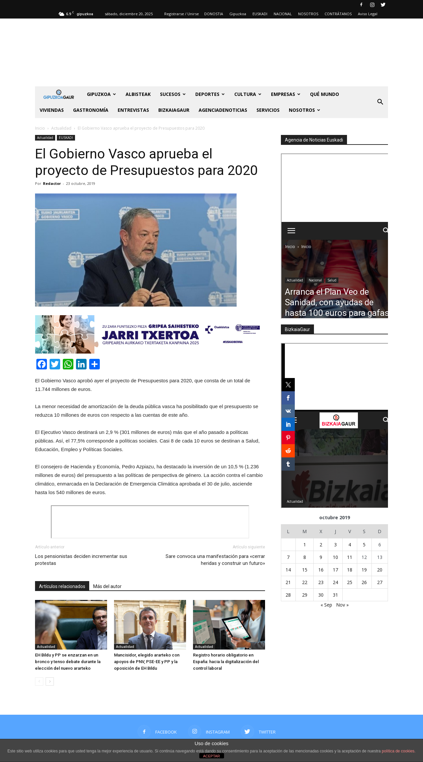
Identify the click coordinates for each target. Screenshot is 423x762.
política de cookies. (398, 751)
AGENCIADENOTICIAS (223, 110)
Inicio (40, 128)
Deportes (210, 94)
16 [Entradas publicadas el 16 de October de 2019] (321, 570)
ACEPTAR (211, 756)
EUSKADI (259, 13)
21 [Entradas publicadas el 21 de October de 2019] (288, 582)
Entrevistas (133, 110)
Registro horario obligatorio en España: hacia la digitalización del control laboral (226, 662)
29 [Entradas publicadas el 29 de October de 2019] (304, 595)
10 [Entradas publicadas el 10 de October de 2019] (335, 557)
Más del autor (107, 586)
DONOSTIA (213, 13)
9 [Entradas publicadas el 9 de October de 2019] (321, 557)
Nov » (342, 605)
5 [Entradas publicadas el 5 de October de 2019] (364, 544)
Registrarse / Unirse (181, 13)
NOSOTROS (308, 13)
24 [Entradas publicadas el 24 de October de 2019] (335, 582)
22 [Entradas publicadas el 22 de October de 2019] (304, 582)
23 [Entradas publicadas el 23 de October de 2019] (321, 582)
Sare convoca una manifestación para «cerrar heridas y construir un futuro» (215, 559)
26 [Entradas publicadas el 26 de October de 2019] (364, 582)
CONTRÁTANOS (338, 13)
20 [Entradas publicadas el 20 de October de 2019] (379, 570)
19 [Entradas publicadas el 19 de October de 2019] (364, 570)
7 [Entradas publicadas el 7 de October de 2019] (288, 557)
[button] (380, 102)
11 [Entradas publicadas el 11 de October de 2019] (349, 557)
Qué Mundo (324, 94)
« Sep (326, 605)
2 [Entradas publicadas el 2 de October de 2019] (321, 544)
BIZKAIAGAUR (173, 110)
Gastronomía (90, 110)
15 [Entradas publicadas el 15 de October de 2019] (304, 570)
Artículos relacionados (62, 586)
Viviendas (52, 110)
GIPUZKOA (101, 94)
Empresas (285, 94)
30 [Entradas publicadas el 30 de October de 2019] (321, 595)
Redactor (52, 183)
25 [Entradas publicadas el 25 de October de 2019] (349, 582)
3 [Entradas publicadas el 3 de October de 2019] (335, 544)
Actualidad (45, 137)
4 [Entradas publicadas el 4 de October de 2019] (349, 544)
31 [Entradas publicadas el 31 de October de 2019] (335, 595)
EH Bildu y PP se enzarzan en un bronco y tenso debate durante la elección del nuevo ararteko (67, 662)
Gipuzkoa (237, 13)
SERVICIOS (268, 110)
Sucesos (173, 94)
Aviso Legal (367, 13)
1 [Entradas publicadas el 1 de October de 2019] (304, 544)
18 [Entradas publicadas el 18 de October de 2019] (349, 570)
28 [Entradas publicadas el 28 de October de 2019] (288, 595)
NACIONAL (283, 13)
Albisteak (138, 94)
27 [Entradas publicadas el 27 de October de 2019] (379, 582)
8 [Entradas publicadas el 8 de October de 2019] (304, 557)
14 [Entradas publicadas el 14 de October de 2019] (288, 570)
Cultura (247, 94)
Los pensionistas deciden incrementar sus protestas (81, 559)
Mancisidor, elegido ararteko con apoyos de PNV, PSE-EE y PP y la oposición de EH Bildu (146, 662)
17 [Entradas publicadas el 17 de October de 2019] (335, 570)
